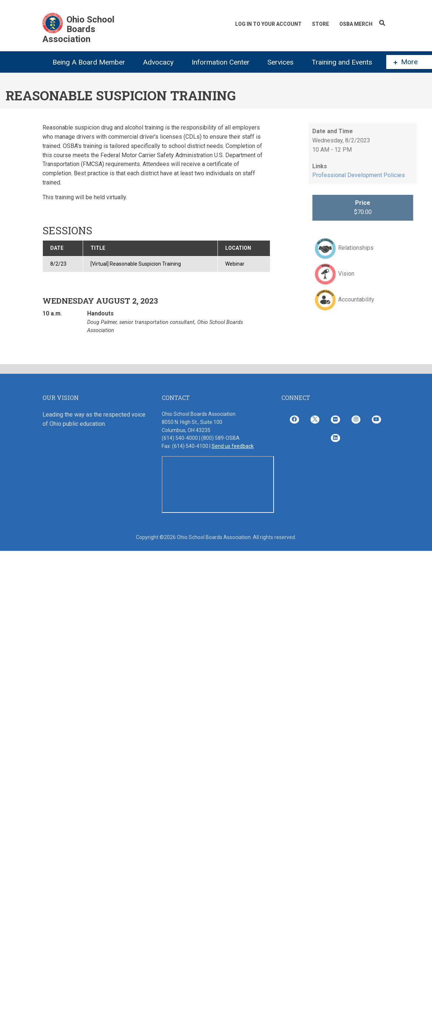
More (406, 62)
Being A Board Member (88, 62)
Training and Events (342, 62)
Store (320, 24)
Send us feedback (233, 446)
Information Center (221, 62)
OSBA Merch (356, 24)
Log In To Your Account (268, 24)
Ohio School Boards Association (78, 29)
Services (280, 62)
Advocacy (158, 62)
